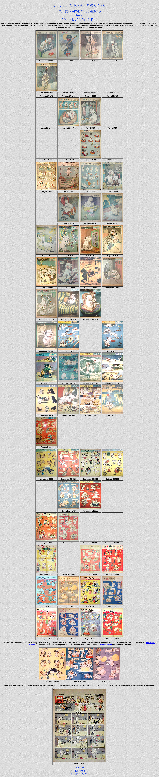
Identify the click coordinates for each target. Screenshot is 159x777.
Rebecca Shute (106, 645)
